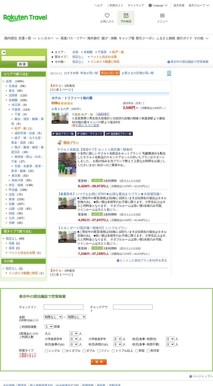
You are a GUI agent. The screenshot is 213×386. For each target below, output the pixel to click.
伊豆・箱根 (16, 185)
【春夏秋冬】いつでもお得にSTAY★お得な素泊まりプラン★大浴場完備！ (110, 194)
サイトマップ (136, 5)
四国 (12, 213)
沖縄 (12, 222)
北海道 (13, 86)
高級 (12, 243)
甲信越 (13, 189)
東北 (12, 90)
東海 (12, 199)
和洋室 (154, 350)
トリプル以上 (124, 350)
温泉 (12, 248)
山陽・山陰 (16, 208)
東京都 (16, 175)
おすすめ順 (71, 73)
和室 (142, 350)
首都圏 (88, 52)
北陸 (12, 194)
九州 (12, 218)
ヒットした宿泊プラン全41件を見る (143, 260)
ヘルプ (99, 5)
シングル (54, 350)
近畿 (12, 204)
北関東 (13, 95)
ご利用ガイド (115, 5)
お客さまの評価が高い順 (138, 73)
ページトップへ (203, 376)
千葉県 (102, 52)
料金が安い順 (89, 73)
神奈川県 (17, 180)
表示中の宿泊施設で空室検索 (190, 61)
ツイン (105, 350)
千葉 (17, 114)
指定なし (78, 56)
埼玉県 (16, 104)
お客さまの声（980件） (67, 109)
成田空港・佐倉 (25, 133)
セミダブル (73, 350)
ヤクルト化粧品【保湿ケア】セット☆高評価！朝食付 (95, 149)
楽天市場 (179, 5)
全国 (75, 52)
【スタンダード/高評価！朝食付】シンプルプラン (92, 228)
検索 (99, 362)
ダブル (90, 350)
